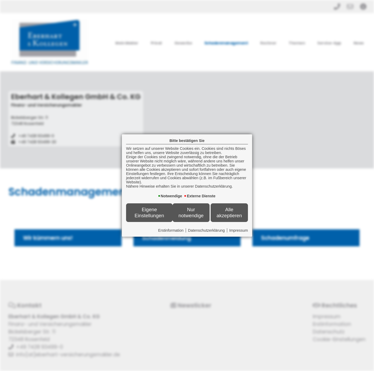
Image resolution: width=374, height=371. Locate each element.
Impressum (238, 230)
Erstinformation (171, 230)
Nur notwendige (191, 212)
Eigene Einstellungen (149, 212)
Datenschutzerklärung (206, 230)
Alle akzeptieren (229, 212)
